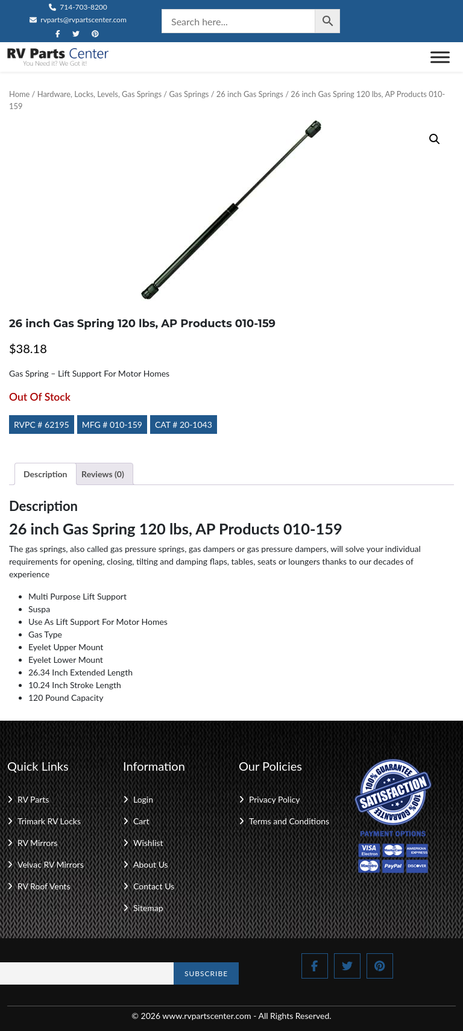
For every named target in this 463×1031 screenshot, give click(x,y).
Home (19, 94)
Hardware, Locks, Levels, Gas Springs (99, 94)
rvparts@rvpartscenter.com (78, 19)
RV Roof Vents (43, 886)
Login (143, 799)
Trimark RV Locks (49, 821)
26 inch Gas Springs (249, 94)
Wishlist (148, 843)
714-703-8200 (78, 6)
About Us (150, 864)
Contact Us (153, 886)
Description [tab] (46, 474)
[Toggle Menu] (440, 57)
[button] (435, 139)
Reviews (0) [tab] (102, 474)
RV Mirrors (37, 843)
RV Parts (33, 799)
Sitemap (148, 908)
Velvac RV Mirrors (50, 864)
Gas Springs (189, 94)
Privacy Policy (274, 799)
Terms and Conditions (289, 821)
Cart (141, 821)
